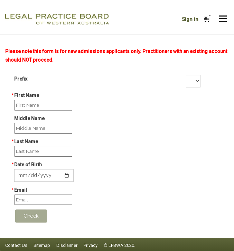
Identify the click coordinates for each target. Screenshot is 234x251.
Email (20, 190)
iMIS (57, 19)
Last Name (26, 141)
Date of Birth (28, 164)
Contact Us (16, 245)
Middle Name (29, 118)
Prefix (20, 79)
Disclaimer (66, 245)
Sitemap (42, 245)
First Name (26, 95)
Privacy (90, 245)
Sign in (190, 19)
